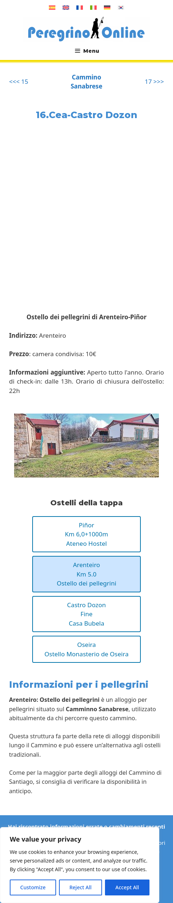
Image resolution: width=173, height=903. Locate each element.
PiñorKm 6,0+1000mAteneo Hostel (86, 534)
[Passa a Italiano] (93, 7)
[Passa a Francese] (79, 7)
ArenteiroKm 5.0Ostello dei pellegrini (87, 574)
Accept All (127, 887)
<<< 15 (18, 81)
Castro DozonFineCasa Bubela (86, 614)
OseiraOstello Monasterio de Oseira (86, 649)
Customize (33, 887)
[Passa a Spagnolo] (52, 7)
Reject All (80, 887)
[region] (79, 865)
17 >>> (154, 81)
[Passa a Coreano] (121, 7)
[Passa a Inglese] (66, 7)
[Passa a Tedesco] (107, 7)
